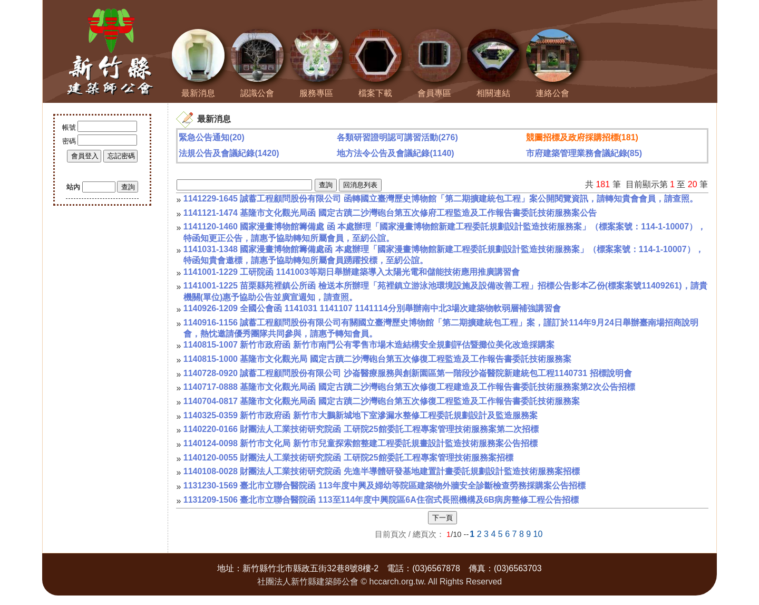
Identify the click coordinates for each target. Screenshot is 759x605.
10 (538, 534)
